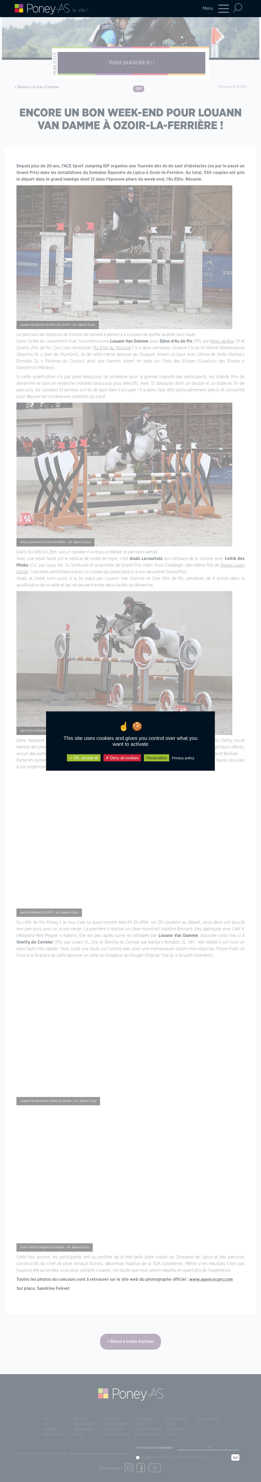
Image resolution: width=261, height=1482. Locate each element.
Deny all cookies (122, 758)
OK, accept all (83, 758)
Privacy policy (183, 758)
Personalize (156, 758)
